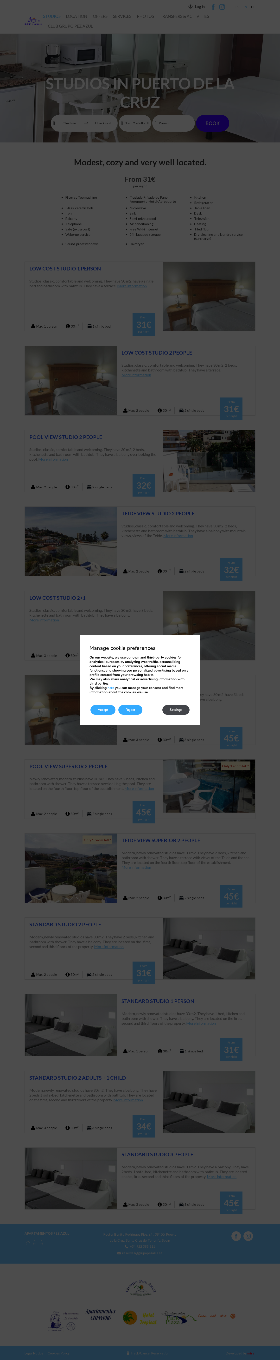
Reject (130, 709)
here (111, 688)
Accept (103, 709)
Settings (176, 709)
